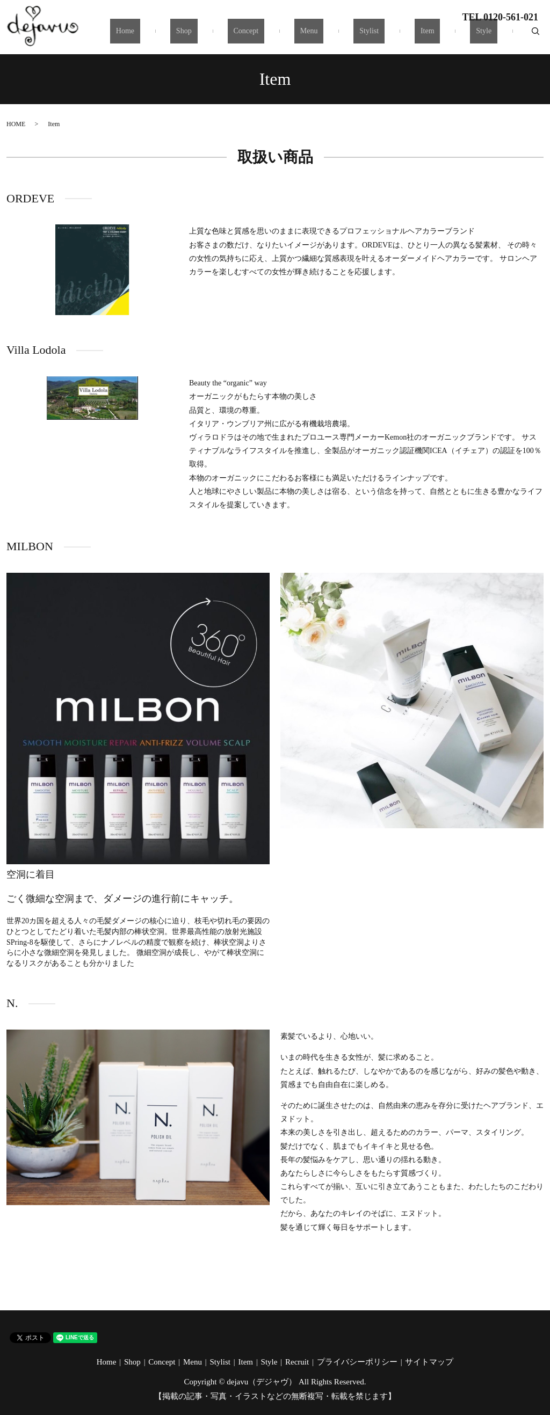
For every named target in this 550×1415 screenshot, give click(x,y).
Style (489, 36)
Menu (350, 36)
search (535, 35)
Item (445, 36)
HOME (15, 124)
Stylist (398, 36)
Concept (298, 36)
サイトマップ (429, 1362)
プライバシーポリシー (357, 1362)
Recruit (297, 1362)
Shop (248, 36)
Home (201, 36)
